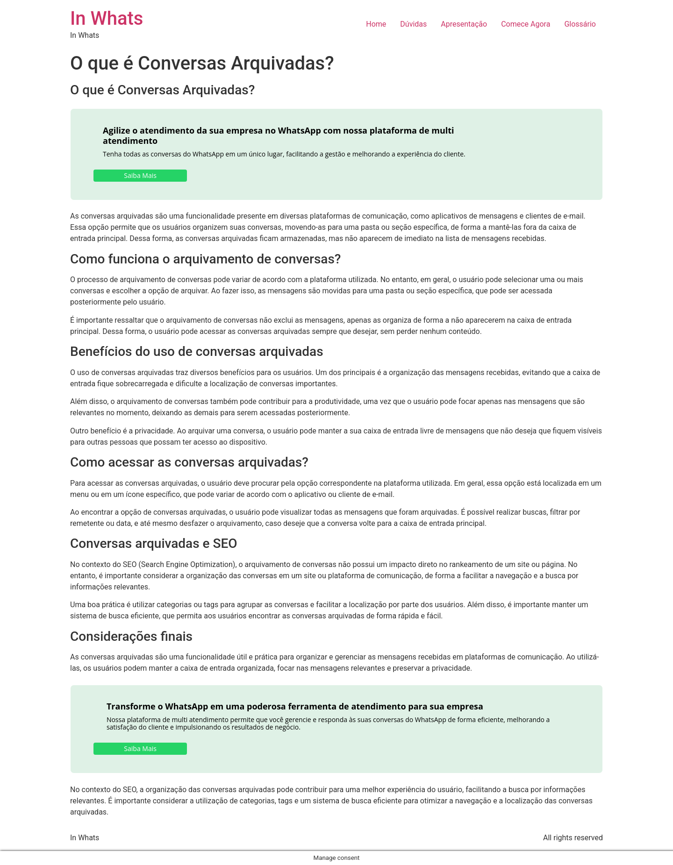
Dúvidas (413, 24)
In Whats (106, 18)
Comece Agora (525, 24)
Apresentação (464, 24)
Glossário (580, 24)
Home (376, 24)
